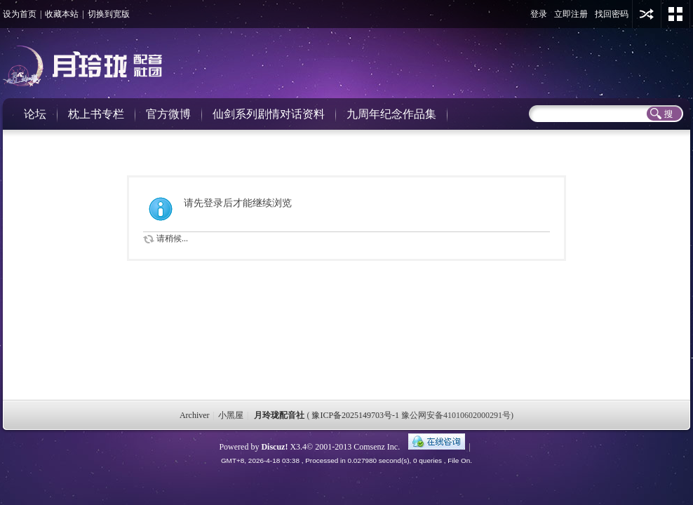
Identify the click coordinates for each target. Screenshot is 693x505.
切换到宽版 (109, 14)
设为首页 (19, 14)
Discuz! (274, 447)
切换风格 (675, 14)
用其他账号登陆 (647, 14)
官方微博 (168, 114)
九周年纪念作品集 (391, 114)
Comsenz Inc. (377, 447)
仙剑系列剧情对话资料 (269, 114)
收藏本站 (62, 14)
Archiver (195, 415)
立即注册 (571, 14)
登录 (538, 14)
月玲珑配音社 (279, 415)
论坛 (35, 114)
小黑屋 (230, 415)
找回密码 (611, 14)
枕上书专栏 (96, 114)
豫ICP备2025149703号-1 (355, 415)
